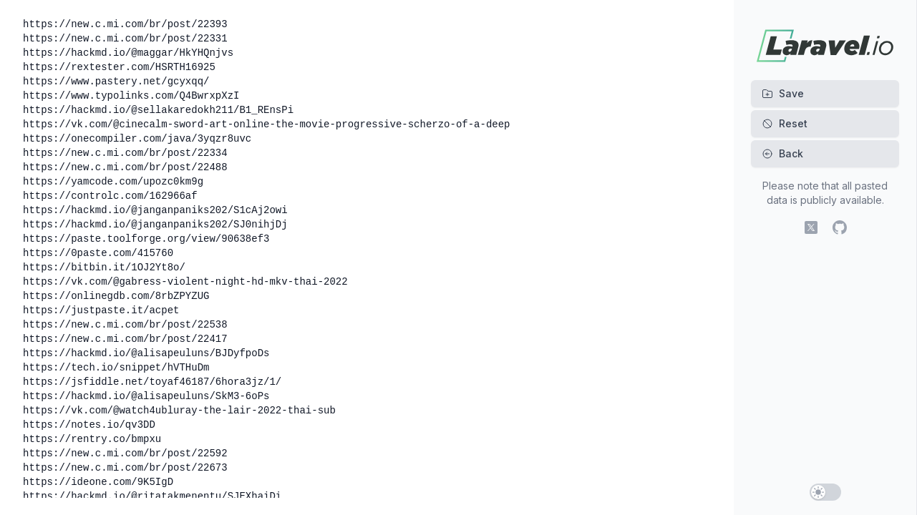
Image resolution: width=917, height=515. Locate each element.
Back (782, 153)
